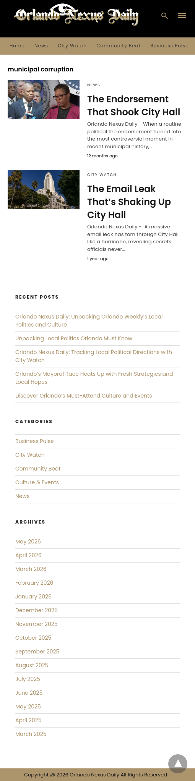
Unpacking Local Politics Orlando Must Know (73, 338)
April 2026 (28, 555)
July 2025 (27, 679)
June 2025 (28, 693)
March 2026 (31, 569)
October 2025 (33, 638)
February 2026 (34, 583)
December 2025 (36, 610)
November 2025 (36, 624)
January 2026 (33, 596)
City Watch (72, 45)
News (41, 45)
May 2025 (28, 706)
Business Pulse (169, 45)
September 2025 (37, 651)
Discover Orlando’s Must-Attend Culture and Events (83, 395)
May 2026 (28, 541)
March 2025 (31, 734)
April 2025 (28, 720)
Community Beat (118, 45)
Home (17, 45)
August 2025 (32, 665)
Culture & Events (37, 482)
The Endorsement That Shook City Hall (133, 105)
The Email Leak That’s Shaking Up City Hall (129, 202)
